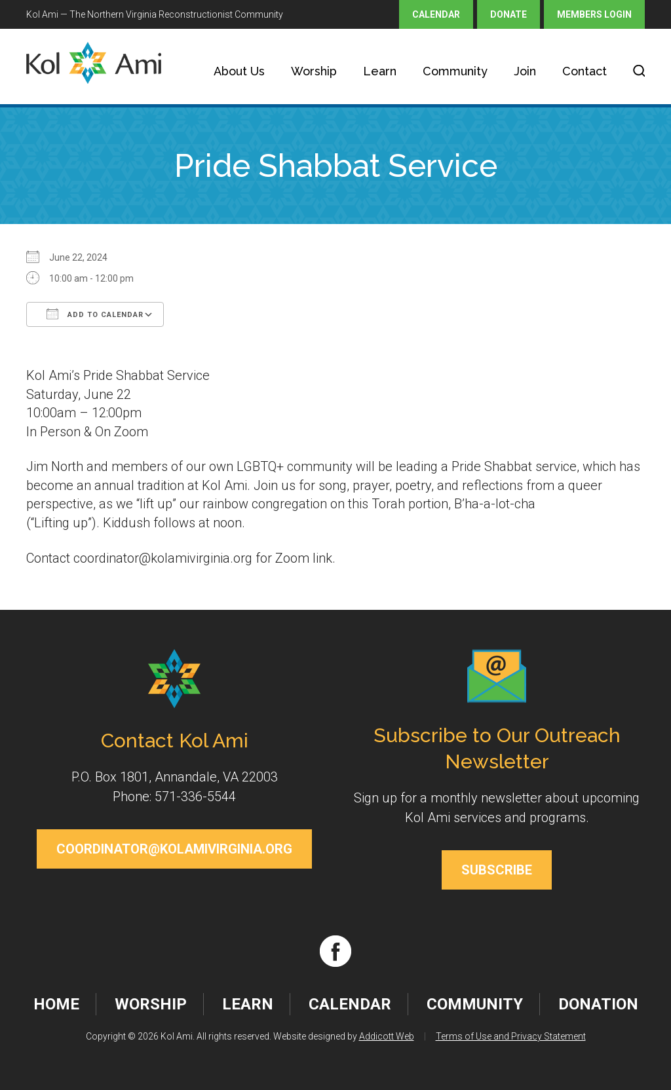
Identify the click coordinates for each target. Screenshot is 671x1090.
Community (455, 71)
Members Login (594, 14)
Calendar (436, 14)
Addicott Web (386, 1036)
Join (525, 71)
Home (56, 1004)
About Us (239, 71)
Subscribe (496, 870)
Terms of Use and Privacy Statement (511, 1036)
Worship (314, 71)
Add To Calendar (95, 314)
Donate (508, 14)
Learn (379, 71)
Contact (584, 71)
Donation (598, 1004)
